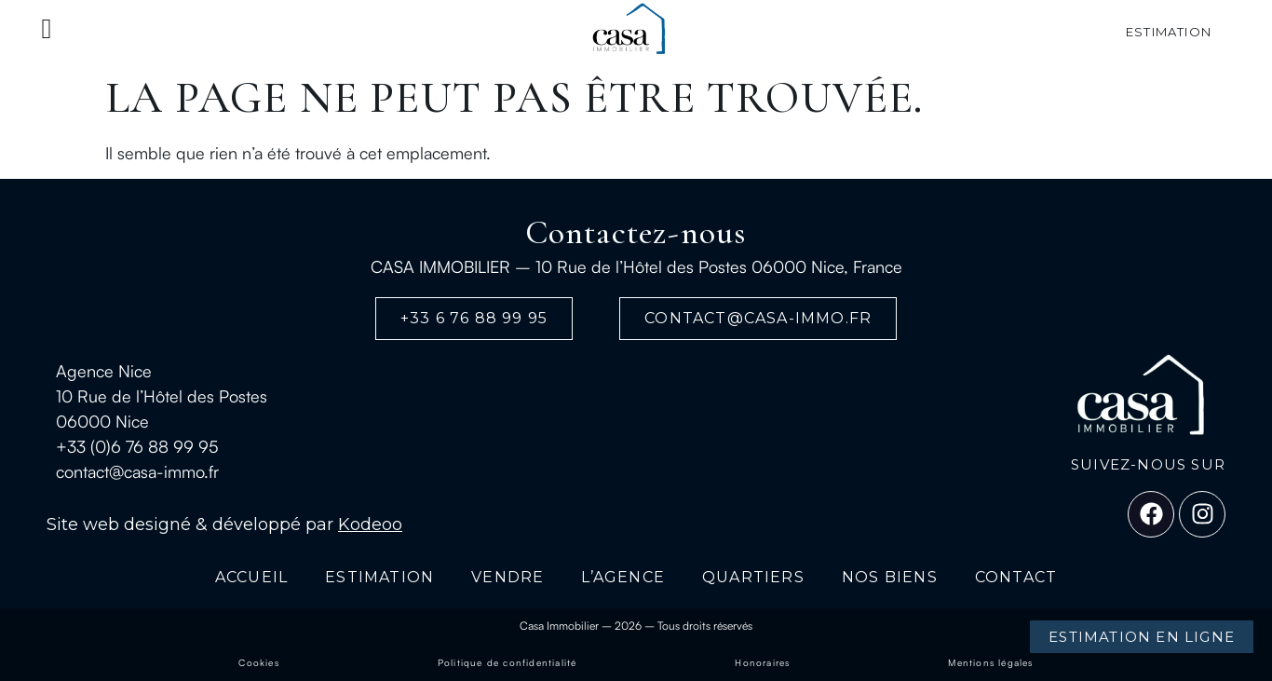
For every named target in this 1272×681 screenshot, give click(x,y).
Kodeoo (370, 524)
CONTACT (1016, 577)
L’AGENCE (623, 577)
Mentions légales (990, 662)
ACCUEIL (251, 577)
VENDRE (507, 577)
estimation (1168, 31)
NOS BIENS (890, 577)
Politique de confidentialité (507, 662)
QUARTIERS (753, 577)
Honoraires (762, 662)
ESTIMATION (379, 577)
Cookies (258, 662)
